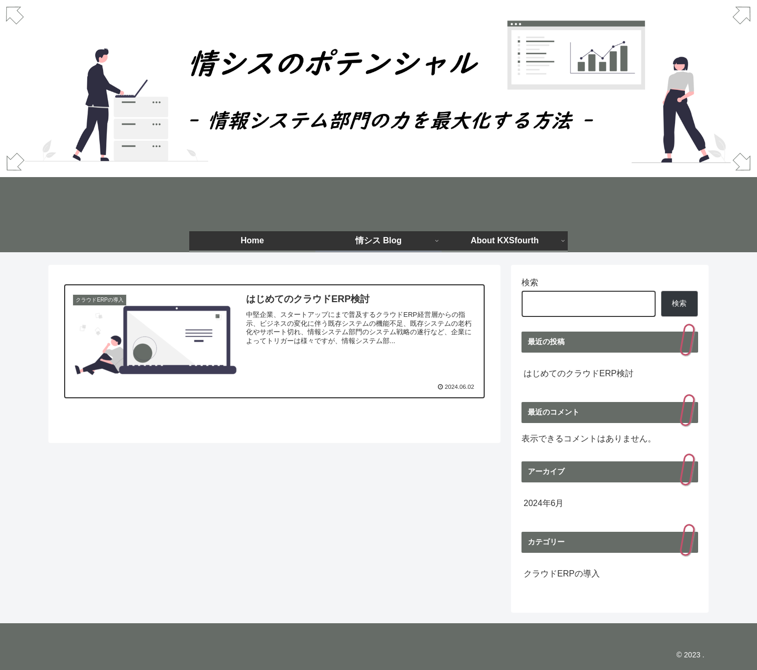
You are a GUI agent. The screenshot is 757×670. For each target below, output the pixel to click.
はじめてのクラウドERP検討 (578, 373)
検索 (529, 282)
